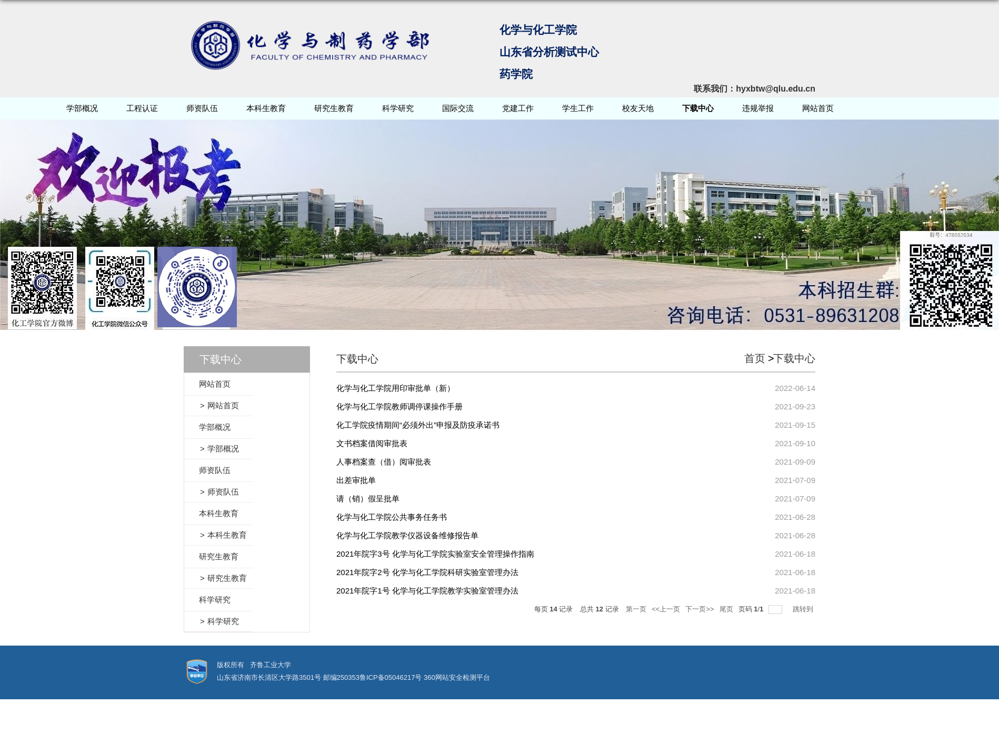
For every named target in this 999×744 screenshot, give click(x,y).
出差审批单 (356, 480)
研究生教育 (334, 108)
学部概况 (82, 108)
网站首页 (818, 108)
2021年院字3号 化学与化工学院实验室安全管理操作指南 (435, 553)
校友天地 (638, 108)
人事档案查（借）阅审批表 (383, 461)
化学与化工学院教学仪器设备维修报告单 (407, 535)
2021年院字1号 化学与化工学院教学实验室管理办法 (427, 590)
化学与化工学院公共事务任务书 (391, 516)
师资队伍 (202, 108)
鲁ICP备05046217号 (390, 677)
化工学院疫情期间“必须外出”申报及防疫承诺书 (418, 424)
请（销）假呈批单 (367, 498)
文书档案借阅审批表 (371, 443)
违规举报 (758, 108)
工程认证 (142, 108)
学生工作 (578, 108)
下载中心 (698, 108)
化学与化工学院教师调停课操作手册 (399, 406)
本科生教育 (266, 108)
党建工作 (518, 108)
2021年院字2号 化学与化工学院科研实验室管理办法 (427, 572)
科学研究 (398, 108)
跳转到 (804, 609)
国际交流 (458, 108)
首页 (754, 358)
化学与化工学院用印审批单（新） (395, 388)
